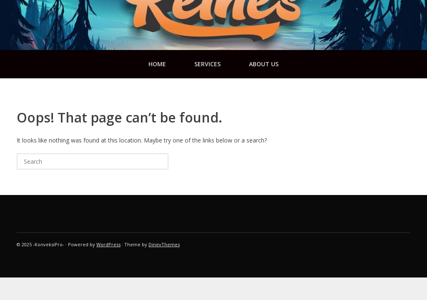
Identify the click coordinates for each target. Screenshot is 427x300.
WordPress (108, 244)
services (207, 64)
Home (157, 64)
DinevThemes (164, 244)
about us (264, 64)
